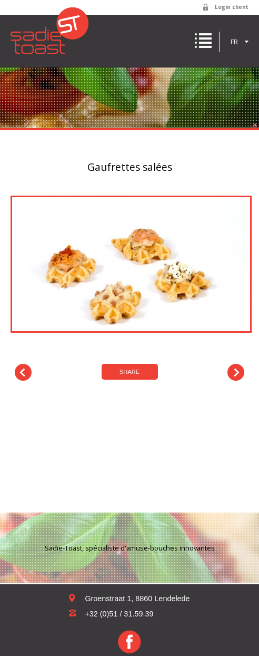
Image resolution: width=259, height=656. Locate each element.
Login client (231, 7)
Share (129, 372)
